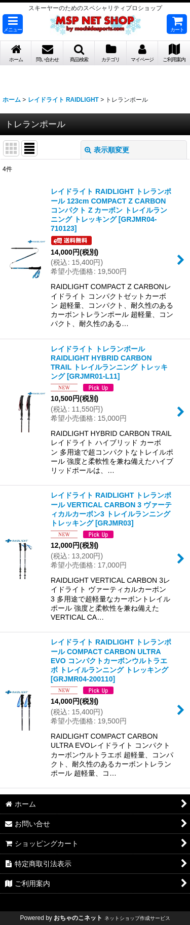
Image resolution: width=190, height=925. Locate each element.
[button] (13, 24)
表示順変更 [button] (107, 150)
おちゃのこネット (78, 917)
